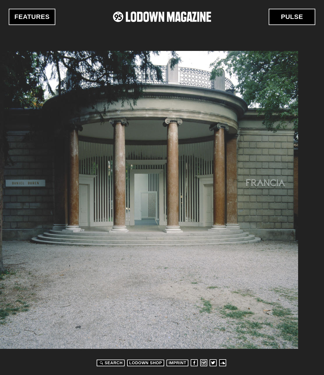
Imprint (177, 362)
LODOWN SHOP (145, 362)
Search (110, 363)
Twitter (213, 362)
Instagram (203, 362)
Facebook (194, 362)
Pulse (292, 16)
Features (32, 16)
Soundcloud (222, 362)
